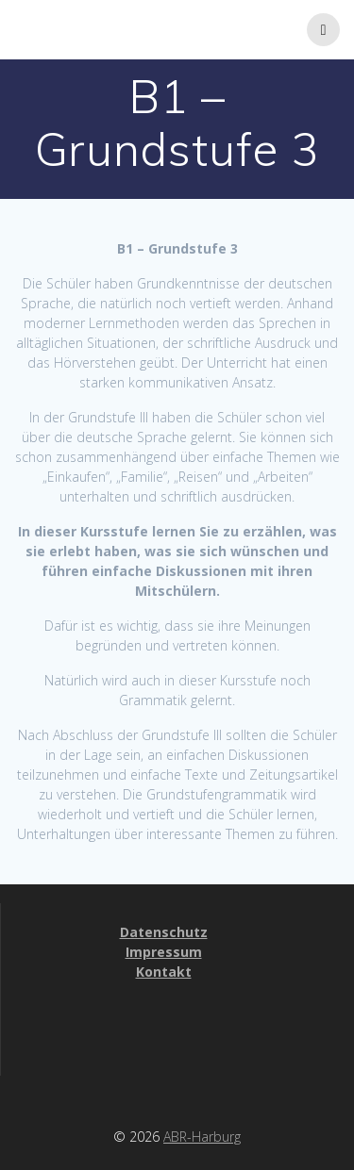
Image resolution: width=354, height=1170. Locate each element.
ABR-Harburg (202, 1136)
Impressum (164, 952)
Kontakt (164, 971)
